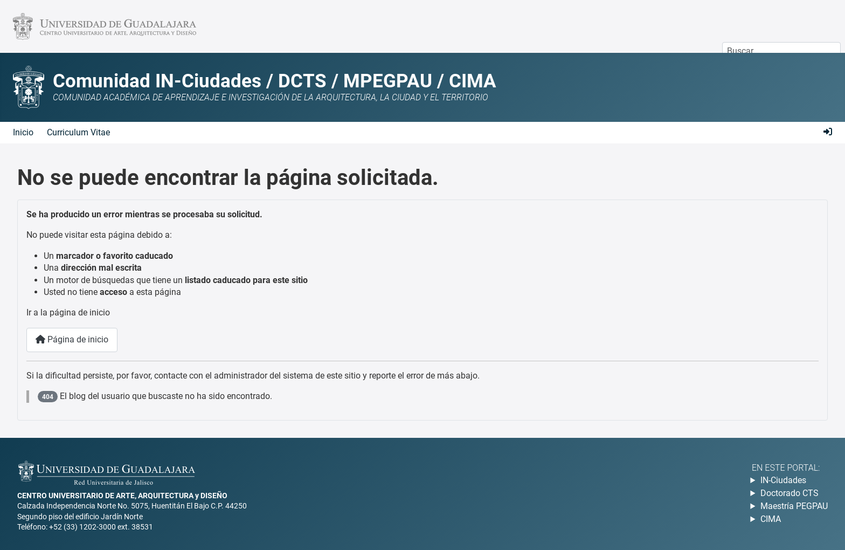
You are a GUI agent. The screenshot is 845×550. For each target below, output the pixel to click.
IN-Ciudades (783, 480)
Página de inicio (72, 339)
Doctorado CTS (789, 493)
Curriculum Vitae (78, 132)
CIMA (770, 519)
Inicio (23, 132)
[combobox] (781, 51)
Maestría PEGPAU (794, 506)
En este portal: (786, 468)
